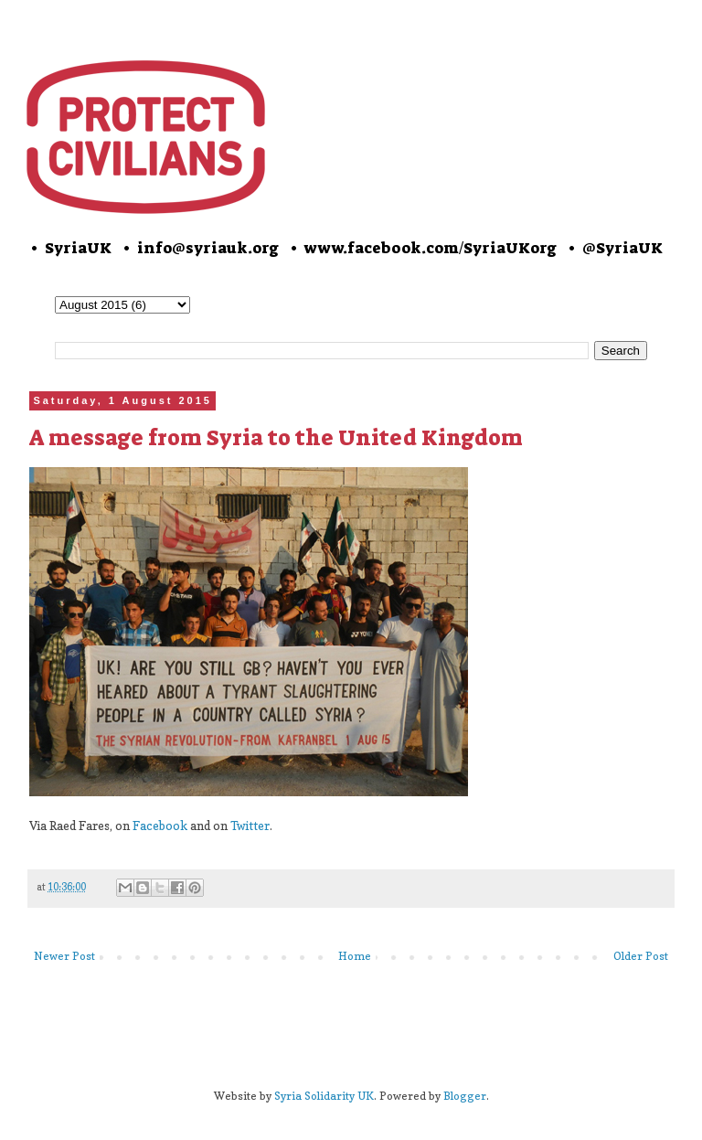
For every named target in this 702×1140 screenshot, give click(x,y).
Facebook (160, 825)
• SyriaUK (69, 248)
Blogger (464, 1096)
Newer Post (64, 956)
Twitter (250, 825)
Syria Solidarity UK (324, 1096)
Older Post (640, 956)
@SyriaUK (622, 248)
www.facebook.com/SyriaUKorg (430, 248)
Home (354, 956)
